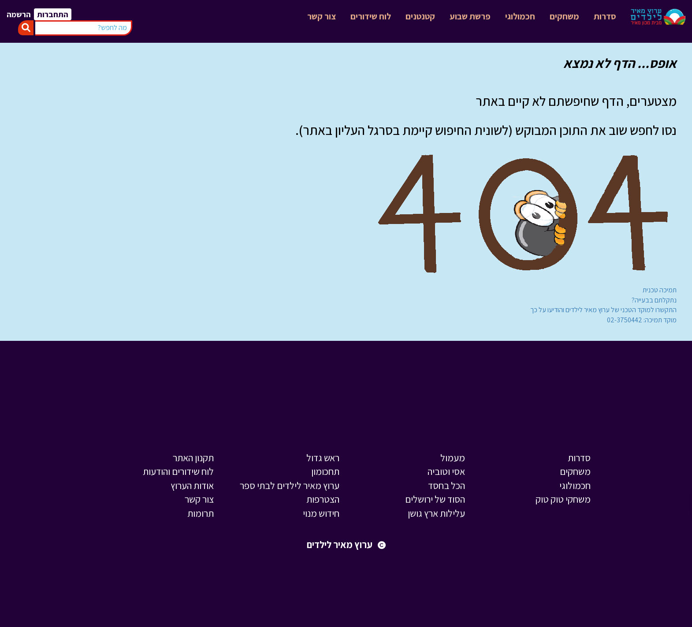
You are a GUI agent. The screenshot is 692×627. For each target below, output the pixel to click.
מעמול (452, 458)
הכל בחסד (446, 485)
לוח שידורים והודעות (178, 471)
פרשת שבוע (470, 16)
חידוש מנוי (321, 513)
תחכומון (325, 471)
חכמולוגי (520, 16)
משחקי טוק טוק (563, 499)
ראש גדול (322, 458)
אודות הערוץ (192, 485)
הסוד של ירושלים (435, 499)
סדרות (605, 16)
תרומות (200, 513)
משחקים (564, 16)
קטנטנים (420, 16)
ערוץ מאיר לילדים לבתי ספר (289, 485)
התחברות (52, 14)
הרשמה (19, 14)
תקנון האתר (193, 458)
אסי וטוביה (446, 471)
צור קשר (321, 16)
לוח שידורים (370, 16)
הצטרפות (322, 499)
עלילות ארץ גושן (436, 513)
